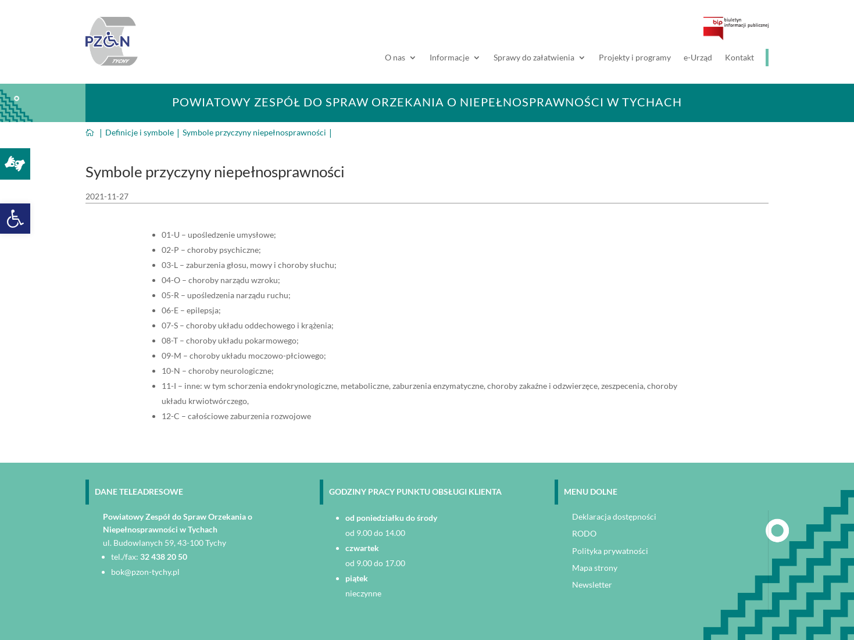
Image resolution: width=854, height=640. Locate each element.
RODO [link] (584, 533)
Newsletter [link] (592, 584)
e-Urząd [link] (698, 57)
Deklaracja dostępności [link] (614, 516)
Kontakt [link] (739, 57)
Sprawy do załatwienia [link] (534, 57)
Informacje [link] (449, 57)
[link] (15, 218)
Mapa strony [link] (594, 568)
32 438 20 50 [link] (163, 557)
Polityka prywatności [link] (610, 551)
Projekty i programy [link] (635, 57)
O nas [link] (395, 57)
